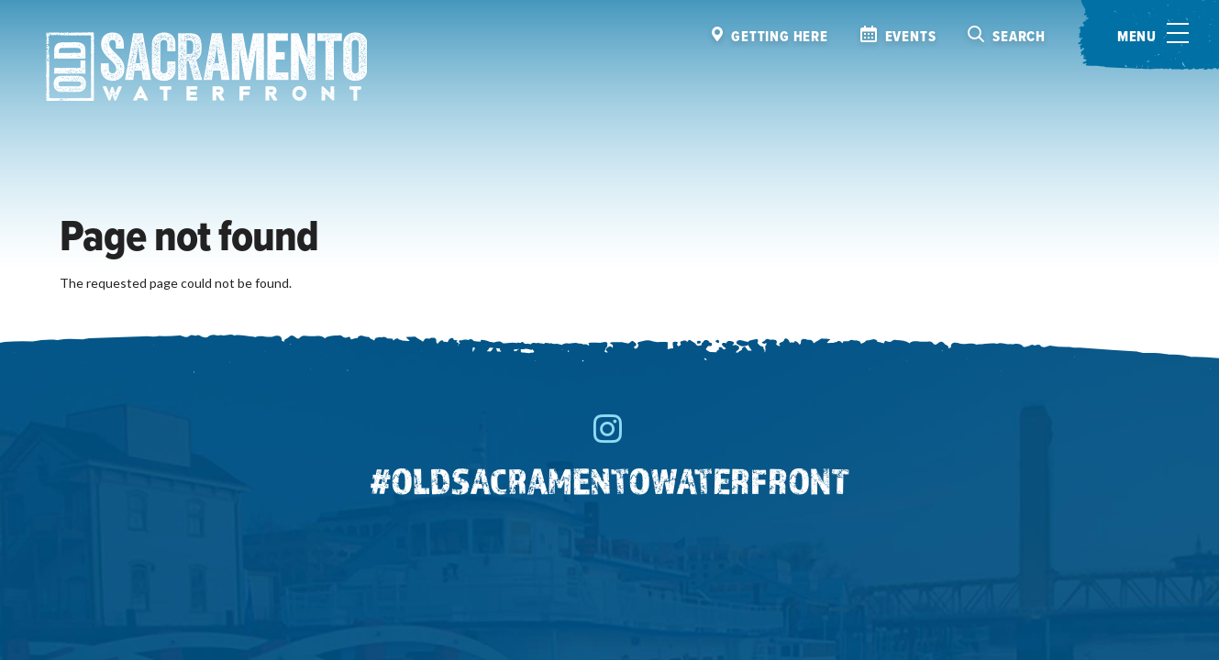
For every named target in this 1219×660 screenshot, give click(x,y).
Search (1019, 37)
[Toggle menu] (1148, 35)
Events (910, 37)
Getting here (779, 37)
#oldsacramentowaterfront (610, 480)
